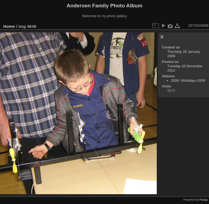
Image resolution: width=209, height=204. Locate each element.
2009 (175, 80)
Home (9, 26)
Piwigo (203, 199)
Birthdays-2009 (193, 80)
